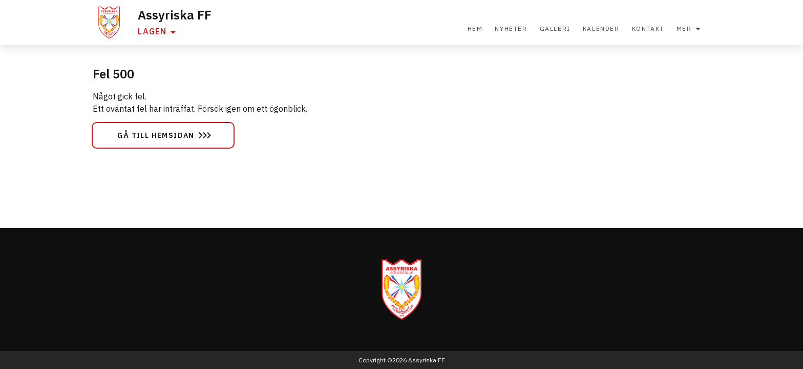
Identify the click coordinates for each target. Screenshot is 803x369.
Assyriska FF (175, 15)
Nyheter (511, 28)
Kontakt (648, 28)
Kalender (601, 28)
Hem (475, 28)
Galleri (555, 28)
